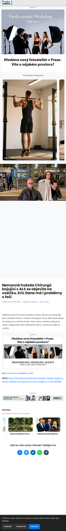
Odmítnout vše (21, 526)
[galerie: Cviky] (30, 120)
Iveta (47, 302)
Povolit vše (34, 526)
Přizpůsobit (7, 526)
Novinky (34, 302)
